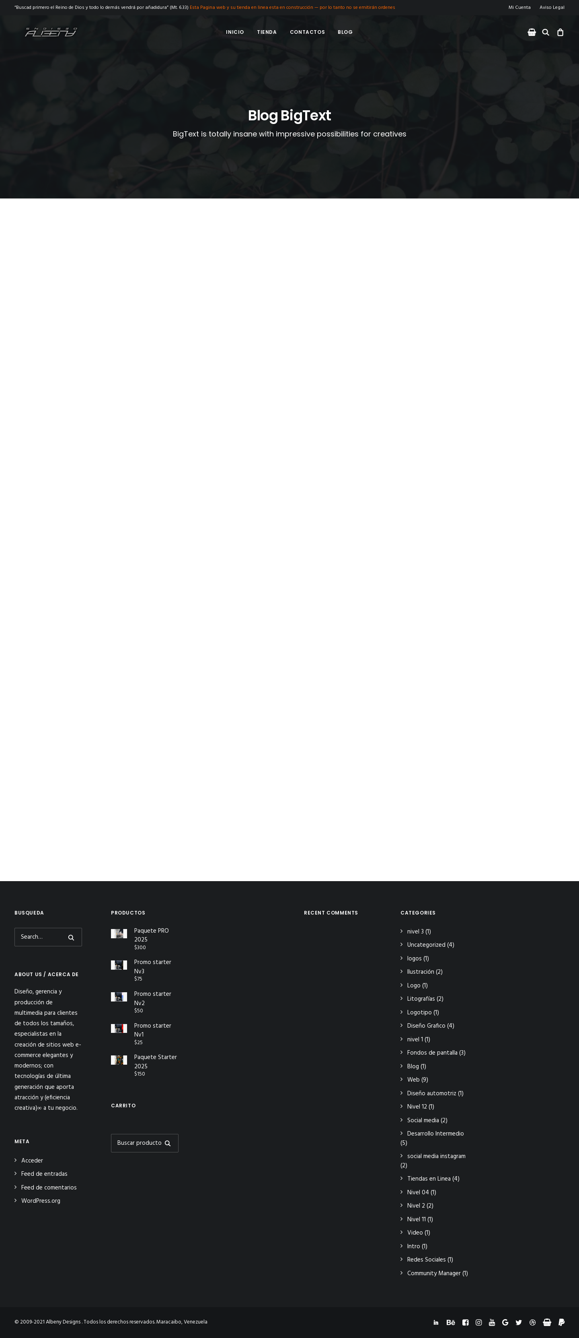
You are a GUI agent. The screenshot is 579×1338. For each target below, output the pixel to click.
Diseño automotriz (431, 1093)
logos (414, 959)
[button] (533, 32)
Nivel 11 (416, 1219)
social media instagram (436, 1156)
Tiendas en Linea (429, 1179)
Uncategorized (426, 945)
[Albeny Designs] (43, 32)
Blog (345, 32)
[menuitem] (521, 7)
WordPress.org (40, 1201)
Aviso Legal (552, 8)
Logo (414, 986)
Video (415, 1233)
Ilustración (420, 972)
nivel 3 (415, 932)
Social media (423, 1120)
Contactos (307, 32)
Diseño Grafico (426, 1026)
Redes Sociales (426, 1260)
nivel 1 (415, 1040)
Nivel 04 (418, 1193)
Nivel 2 (416, 1206)
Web (413, 1080)
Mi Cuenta (520, 8)
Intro (413, 1246)
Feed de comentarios (49, 1188)
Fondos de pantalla (432, 1053)
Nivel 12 (417, 1107)
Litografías (421, 999)
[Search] (48, 937)
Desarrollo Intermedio (435, 1134)
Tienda (267, 32)
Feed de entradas (44, 1174)
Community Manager (434, 1273)
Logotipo (419, 1013)
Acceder (32, 1161)
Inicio (235, 32)
